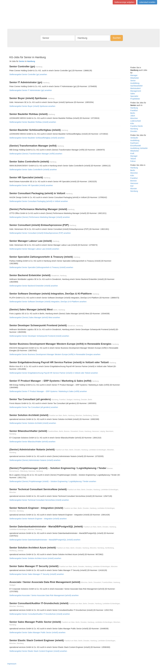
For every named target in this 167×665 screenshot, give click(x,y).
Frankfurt (134, 110)
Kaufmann (134, 143)
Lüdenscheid (135, 121)
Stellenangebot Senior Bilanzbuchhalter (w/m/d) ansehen (32, 442)
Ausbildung (134, 83)
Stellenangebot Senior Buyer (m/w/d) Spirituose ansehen (32, 106)
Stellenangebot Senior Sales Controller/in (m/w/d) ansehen (33, 169)
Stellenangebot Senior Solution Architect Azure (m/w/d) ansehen (35, 558)
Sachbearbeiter (136, 86)
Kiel (131, 186)
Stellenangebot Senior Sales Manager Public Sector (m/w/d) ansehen (37, 632)
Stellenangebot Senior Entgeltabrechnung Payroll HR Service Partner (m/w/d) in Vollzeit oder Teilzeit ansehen (53, 373)
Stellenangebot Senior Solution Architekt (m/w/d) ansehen (32, 423)
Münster (133, 188)
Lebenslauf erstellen (147, 2)
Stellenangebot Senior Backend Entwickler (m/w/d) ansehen (33, 286)
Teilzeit (133, 159)
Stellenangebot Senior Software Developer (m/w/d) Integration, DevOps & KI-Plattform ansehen (47, 302)
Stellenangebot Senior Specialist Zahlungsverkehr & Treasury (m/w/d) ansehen (41, 267)
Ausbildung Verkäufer (139, 148)
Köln (132, 123)
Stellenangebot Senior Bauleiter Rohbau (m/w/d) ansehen (32, 122)
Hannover (134, 183)
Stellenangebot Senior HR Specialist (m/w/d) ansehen (31, 185)
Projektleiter (135, 99)
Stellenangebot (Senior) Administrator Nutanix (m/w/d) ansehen (34, 460)
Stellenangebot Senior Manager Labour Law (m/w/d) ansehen (34, 249)
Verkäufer (134, 138)
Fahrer (133, 161)
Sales (132, 94)
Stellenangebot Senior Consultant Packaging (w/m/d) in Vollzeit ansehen (38, 201)
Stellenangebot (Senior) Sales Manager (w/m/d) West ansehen (34, 317)
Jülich (132, 116)
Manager (134, 75)
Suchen (117, 38)
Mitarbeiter (134, 78)
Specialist (134, 96)
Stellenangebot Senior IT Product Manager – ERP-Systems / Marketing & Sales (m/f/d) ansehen (48, 391)
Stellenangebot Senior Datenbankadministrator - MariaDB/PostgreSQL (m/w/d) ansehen (44, 540)
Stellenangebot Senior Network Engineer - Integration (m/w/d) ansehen (38, 519)
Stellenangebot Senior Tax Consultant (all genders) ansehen (33, 407)
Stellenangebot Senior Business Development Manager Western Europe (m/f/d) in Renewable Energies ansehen (54, 354)
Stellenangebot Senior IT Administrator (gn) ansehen (30, 90)
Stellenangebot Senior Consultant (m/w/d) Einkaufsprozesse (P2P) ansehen (40, 233)
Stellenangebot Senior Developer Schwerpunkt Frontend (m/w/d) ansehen (39, 336)
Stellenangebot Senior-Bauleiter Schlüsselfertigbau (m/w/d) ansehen (37, 138)
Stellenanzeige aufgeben (124, 2)
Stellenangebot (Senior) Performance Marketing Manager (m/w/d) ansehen (39, 217)
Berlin (132, 113)
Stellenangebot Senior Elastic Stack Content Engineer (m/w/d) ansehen (38, 651)
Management (135, 91)
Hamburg (134, 108)
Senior (133, 80)
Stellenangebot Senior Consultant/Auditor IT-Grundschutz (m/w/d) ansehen (39, 614)
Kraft (132, 153)
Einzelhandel (135, 146)
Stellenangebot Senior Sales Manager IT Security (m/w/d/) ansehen (36, 574)
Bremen (133, 181)
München (134, 118)
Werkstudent (135, 88)
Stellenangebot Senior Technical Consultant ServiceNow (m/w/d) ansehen (39, 500)
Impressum (11, 664)
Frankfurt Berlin (136, 126)
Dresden (133, 131)
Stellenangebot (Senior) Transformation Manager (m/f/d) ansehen (35, 154)
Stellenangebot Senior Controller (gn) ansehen (28, 74)
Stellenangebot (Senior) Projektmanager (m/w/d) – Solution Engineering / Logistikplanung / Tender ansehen (52, 481)
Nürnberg (134, 129)
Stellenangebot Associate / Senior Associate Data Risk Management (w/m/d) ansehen (44, 595)
